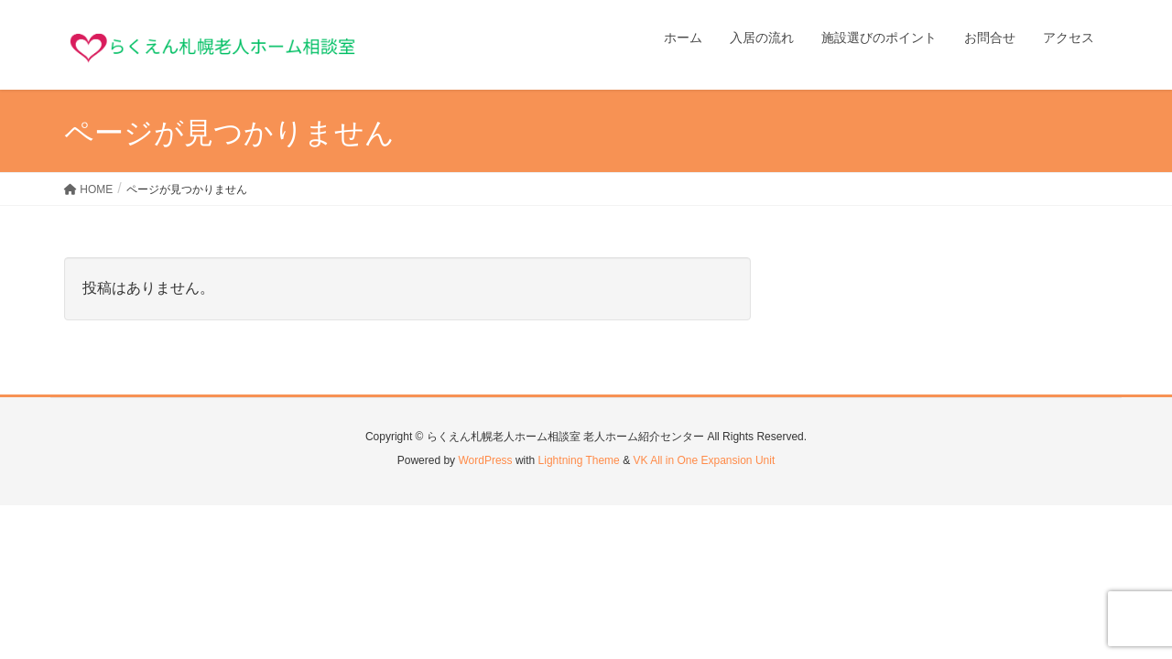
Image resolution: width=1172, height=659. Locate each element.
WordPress (485, 460)
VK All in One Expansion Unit (704, 460)
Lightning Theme (579, 460)
